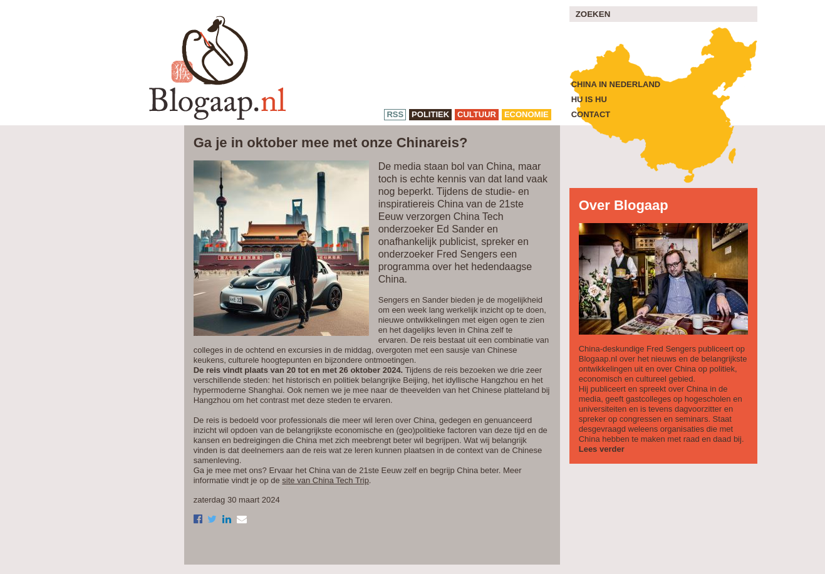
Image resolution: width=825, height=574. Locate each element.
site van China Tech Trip (325, 480)
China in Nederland (616, 84)
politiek (430, 114)
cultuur (476, 114)
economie (526, 114)
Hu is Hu (589, 99)
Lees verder (602, 449)
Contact (591, 114)
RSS (395, 114)
